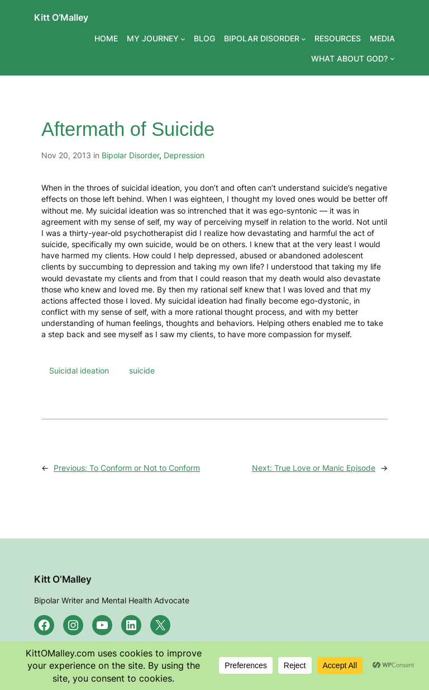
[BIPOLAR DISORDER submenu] (303, 38)
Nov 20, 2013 (66, 155)
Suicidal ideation (79, 370)
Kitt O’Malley (61, 17)
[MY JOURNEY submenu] (182, 38)
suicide (142, 370)
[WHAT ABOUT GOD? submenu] (392, 58)
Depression (184, 155)
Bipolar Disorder (130, 155)
